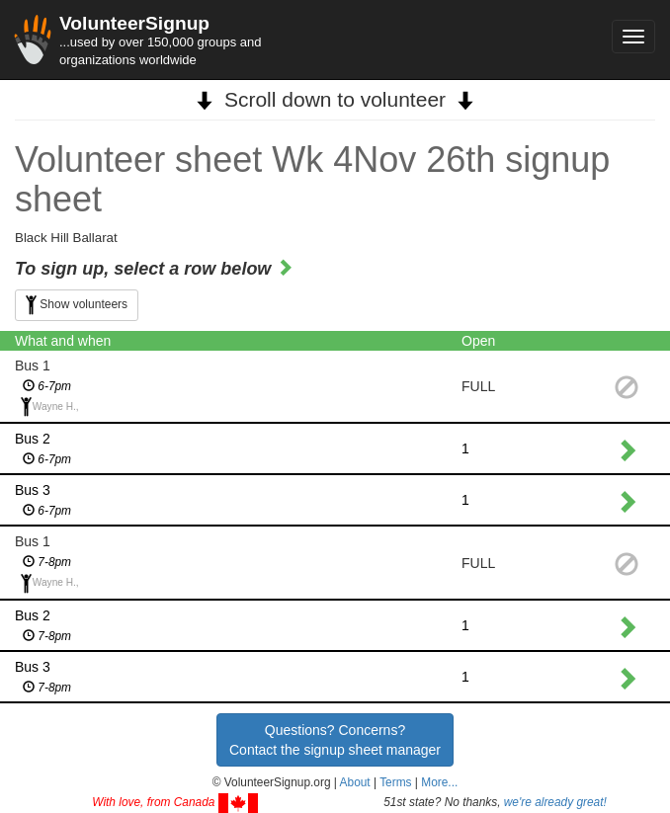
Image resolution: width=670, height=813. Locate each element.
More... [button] (439, 782)
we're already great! (555, 802)
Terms (395, 782)
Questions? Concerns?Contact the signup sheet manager (335, 740)
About (355, 782)
